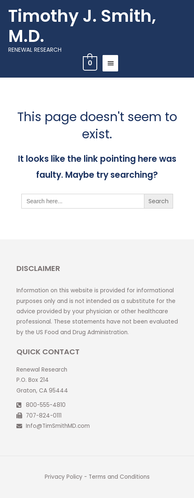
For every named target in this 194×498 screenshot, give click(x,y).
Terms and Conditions (119, 477)
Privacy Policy (63, 477)
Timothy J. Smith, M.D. (82, 26)
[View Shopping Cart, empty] (89, 63)
